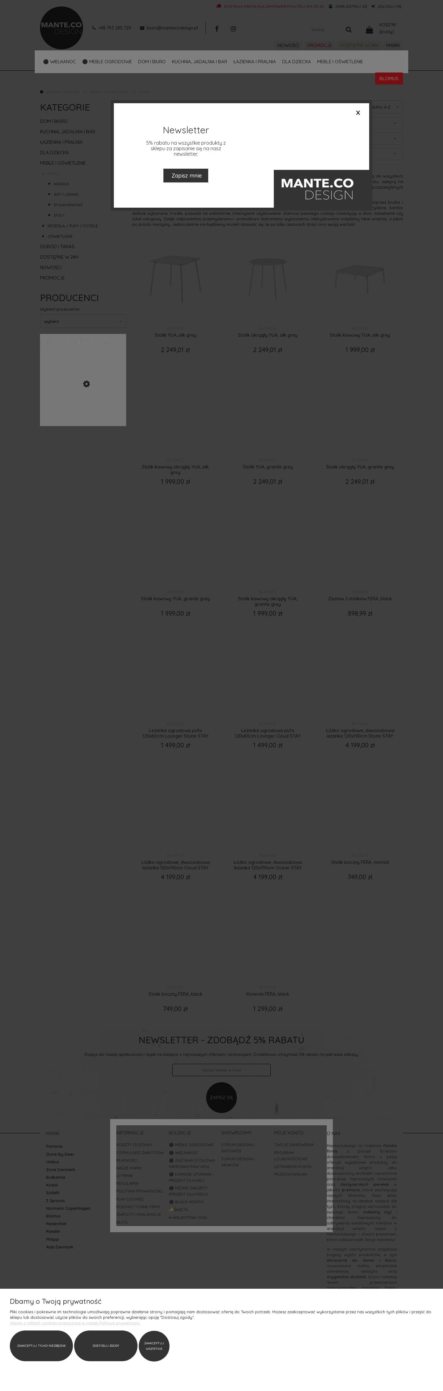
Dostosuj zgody (57, 1346)
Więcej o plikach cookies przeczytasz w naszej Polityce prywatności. (75, 1323)
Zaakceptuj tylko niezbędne (25, 1346)
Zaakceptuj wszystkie (89, 1346)
